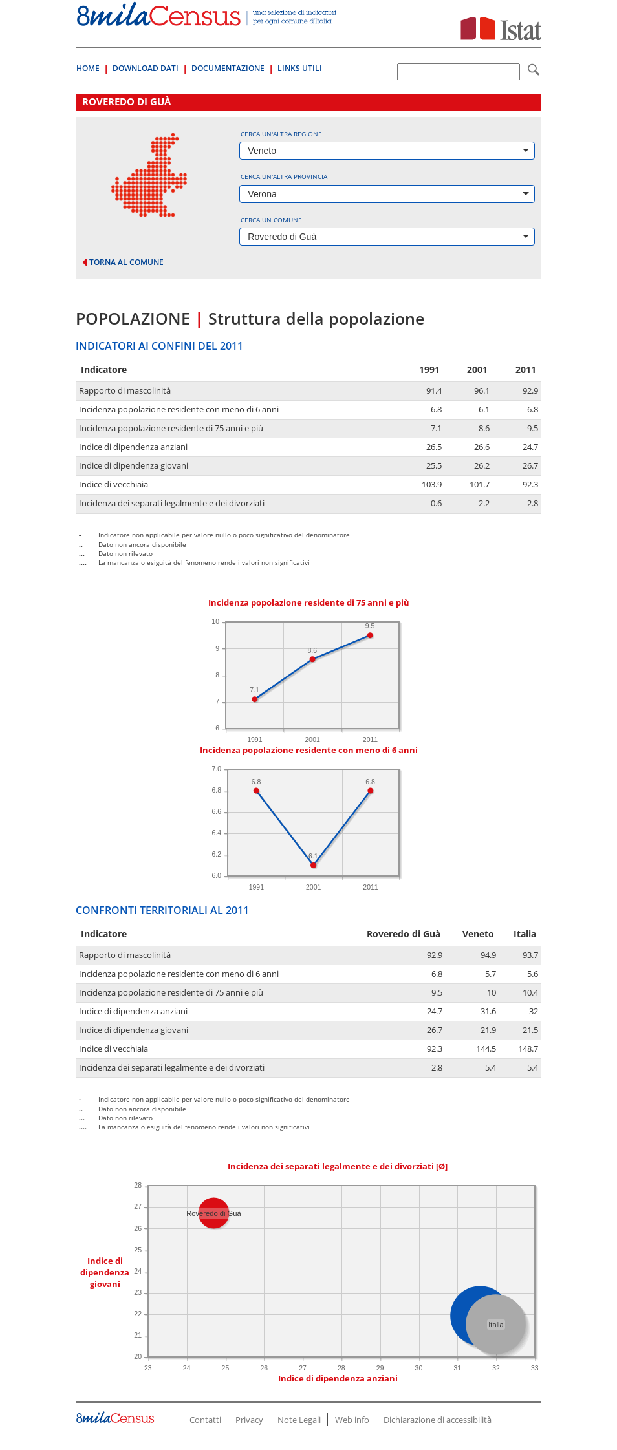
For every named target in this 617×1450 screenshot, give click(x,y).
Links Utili (299, 68)
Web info (352, 1419)
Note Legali (299, 1419)
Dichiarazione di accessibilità (438, 1419)
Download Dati (146, 68)
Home (88, 68)
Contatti (205, 1419)
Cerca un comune (271, 219)
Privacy (249, 1419)
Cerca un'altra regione (281, 133)
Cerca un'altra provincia (284, 176)
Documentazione (228, 68)
